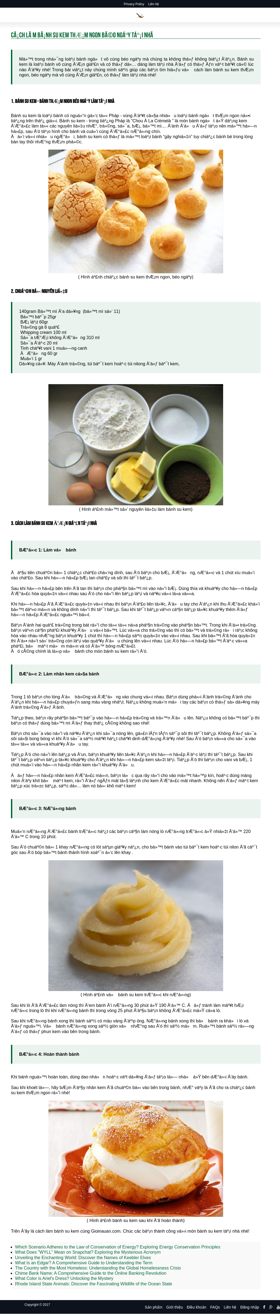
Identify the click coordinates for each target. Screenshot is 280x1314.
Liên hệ (153, 4)
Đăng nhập (249, 1307)
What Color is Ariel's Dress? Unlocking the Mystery (64, 1278)
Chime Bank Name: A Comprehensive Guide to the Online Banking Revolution (90, 1273)
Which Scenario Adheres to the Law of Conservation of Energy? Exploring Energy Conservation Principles (117, 1247)
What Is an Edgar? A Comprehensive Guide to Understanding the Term (83, 1262)
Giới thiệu (174, 1307)
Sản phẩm (153, 1307)
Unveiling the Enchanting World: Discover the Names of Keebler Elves (83, 1257)
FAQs (215, 1307)
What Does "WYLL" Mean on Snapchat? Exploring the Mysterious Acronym (88, 1252)
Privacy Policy (134, 4)
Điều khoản (196, 1307)
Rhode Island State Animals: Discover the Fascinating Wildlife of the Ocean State (93, 1284)
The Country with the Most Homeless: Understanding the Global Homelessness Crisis (98, 1268)
